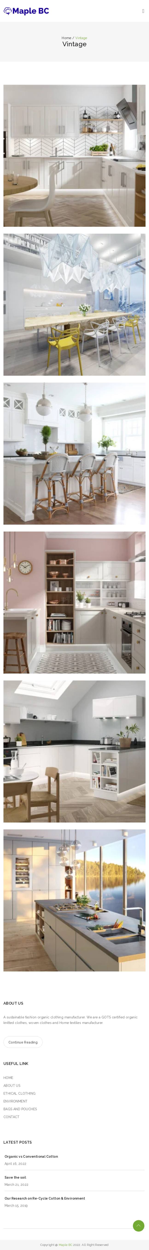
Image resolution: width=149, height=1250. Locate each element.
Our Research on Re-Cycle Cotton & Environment (45, 1198)
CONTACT (11, 1117)
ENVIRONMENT (15, 1101)
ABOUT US (11, 1085)
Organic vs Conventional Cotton (31, 1156)
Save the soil (15, 1177)
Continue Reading (23, 1042)
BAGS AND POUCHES (20, 1109)
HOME (8, 1078)
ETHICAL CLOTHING (19, 1093)
